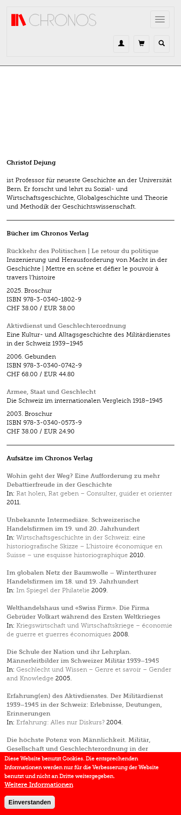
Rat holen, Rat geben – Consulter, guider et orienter (94, 493)
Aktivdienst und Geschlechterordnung (66, 326)
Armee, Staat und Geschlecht (51, 392)
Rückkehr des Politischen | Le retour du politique (83, 251)
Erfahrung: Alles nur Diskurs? (60, 722)
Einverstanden (29, 806)
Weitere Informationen (38, 789)
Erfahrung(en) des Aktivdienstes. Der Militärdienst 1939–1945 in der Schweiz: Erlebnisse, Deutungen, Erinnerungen (85, 704)
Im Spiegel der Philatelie (53, 590)
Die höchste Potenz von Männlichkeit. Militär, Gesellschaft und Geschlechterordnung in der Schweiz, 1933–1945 (79, 748)
